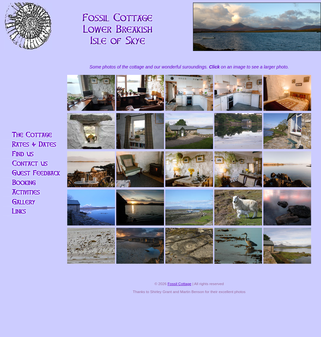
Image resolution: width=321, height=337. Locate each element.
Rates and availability (31, 144)
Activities (31, 192)
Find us (31, 154)
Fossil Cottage (179, 284)
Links (31, 211)
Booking (31, 182)
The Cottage (31, 135)
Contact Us (31, 163)
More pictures (31, 201)
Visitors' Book (31, 173)
